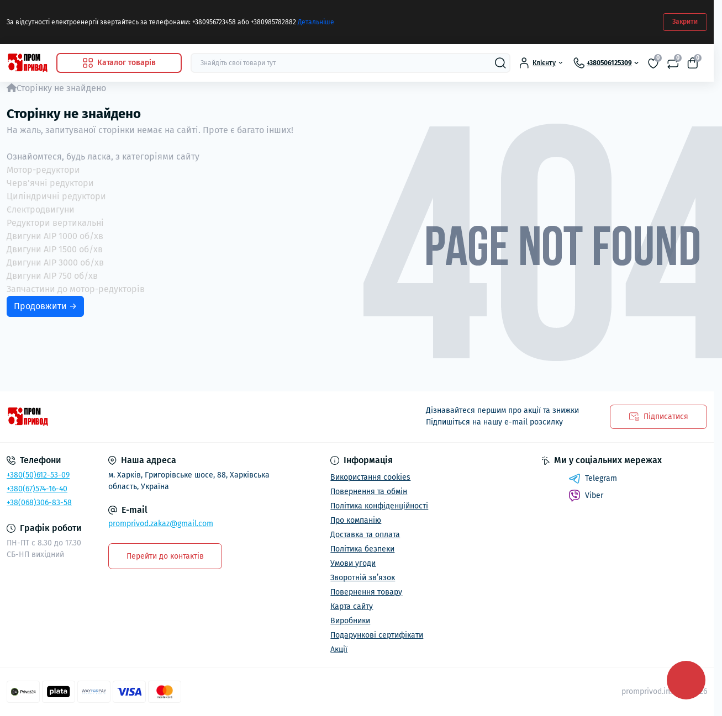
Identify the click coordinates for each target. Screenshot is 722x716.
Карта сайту (351, 606)
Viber (585, 496)
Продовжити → (45, 306)
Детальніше (316, 22)
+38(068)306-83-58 (39, 502)
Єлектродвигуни (41, 209)
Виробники (350, 620)
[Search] (500, 62)
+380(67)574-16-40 (37, 489)
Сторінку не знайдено (61, 88)
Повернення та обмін (368, 491)
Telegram (592, 479)
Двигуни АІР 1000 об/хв (55, 236)
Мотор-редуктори (43, 170)
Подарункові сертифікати (376, 635)
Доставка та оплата (365, 534)
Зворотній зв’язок (362, 577)
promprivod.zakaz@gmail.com (160, 523)
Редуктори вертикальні (55, 223)
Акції (338, 649)
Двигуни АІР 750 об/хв (52, 276)
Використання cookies (370, 477)
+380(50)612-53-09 (38, 475)
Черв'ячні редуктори (50, 183)
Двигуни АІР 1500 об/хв (55, 249)
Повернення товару (366, 592)
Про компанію (355, 520)
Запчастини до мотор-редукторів (76, 289)
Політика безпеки (362, 549)
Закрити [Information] (685, 21)
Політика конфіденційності (379, 506)
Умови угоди (353, 563)
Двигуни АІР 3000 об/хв (55, 262)
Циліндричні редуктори (56, 196)
